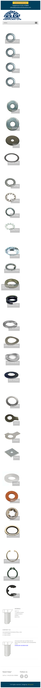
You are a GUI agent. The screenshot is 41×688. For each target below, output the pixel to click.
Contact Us (6, 630)
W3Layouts (30, 684)
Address (17, 608)
